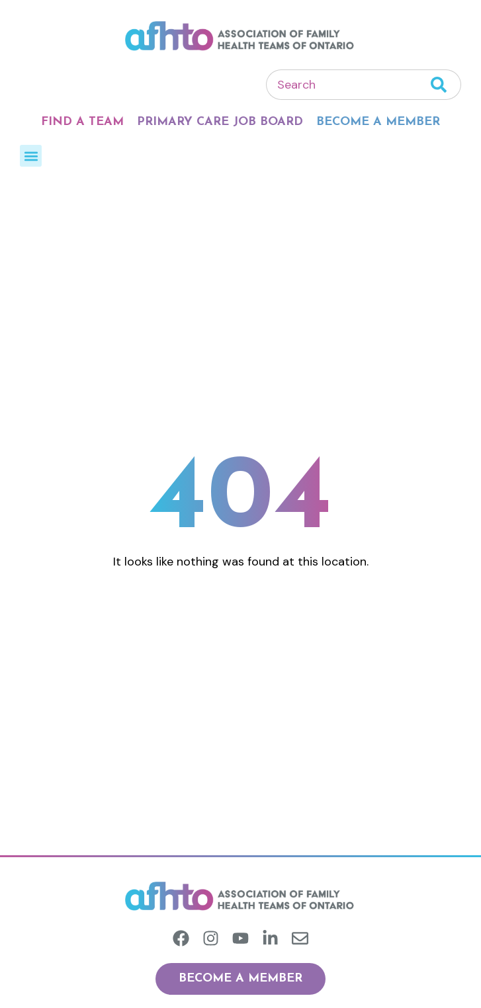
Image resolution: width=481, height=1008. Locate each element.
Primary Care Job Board (220, 122)
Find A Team (82, 122)
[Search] (446, 84)
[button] (31, 156)
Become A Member (378, 122)
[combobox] (348, 84)
